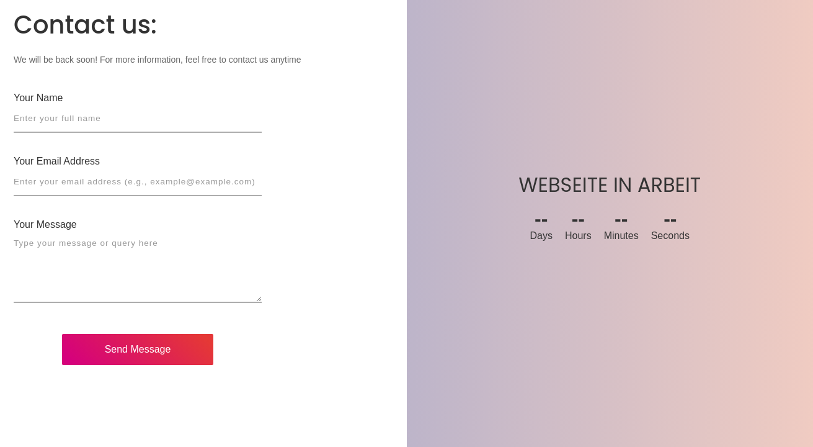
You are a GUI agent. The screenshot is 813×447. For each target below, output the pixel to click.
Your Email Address (57, 161)
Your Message (45, 224)
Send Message (138, 349)
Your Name (38, 98)
